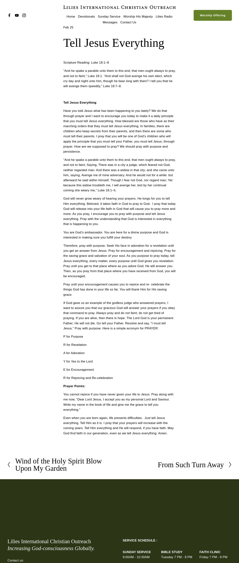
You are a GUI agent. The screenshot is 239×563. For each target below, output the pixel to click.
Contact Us (128, 22)
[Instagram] (24, 15)
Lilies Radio (164, 16)
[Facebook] (9, 15)
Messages (110, 22)
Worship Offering (213, 15)
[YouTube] (17, 15)
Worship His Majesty (138, 16)
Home (70, 16)
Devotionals (86, 16)
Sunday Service (109, 16)
